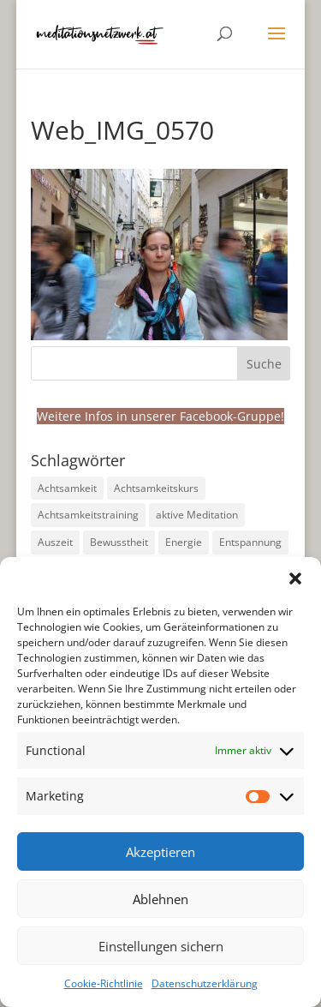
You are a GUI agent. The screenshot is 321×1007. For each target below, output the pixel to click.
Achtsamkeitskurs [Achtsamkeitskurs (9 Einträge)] (156, 488)
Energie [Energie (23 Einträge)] (183, 542)
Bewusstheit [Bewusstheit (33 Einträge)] (119, 542)
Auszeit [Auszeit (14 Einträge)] (55, 542)
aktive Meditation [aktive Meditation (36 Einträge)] (197, 514)
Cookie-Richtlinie (103, 983)
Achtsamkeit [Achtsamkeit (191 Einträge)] (67, 488)
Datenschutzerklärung (205, 983)
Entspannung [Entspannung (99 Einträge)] (250, 542)
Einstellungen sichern (160, 946)
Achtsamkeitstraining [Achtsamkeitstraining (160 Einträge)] (88, 514)
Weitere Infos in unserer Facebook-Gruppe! (160, 416)
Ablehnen (160, 899)
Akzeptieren (160, 851)
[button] (295, 578)
